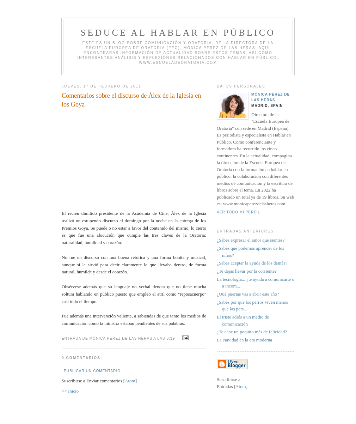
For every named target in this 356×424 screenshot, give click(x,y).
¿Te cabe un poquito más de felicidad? (252, 331)
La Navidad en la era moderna (244, 340)
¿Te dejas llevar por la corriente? (247, 271)
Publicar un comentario (92, 371)
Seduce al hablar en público (178, 33)
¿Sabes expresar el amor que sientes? (250, 240)
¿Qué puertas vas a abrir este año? (248, 294)
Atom (130, 380)
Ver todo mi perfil (238, 212)
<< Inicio (70, 391)
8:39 (171, 338)
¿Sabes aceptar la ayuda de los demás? (252, 263)
